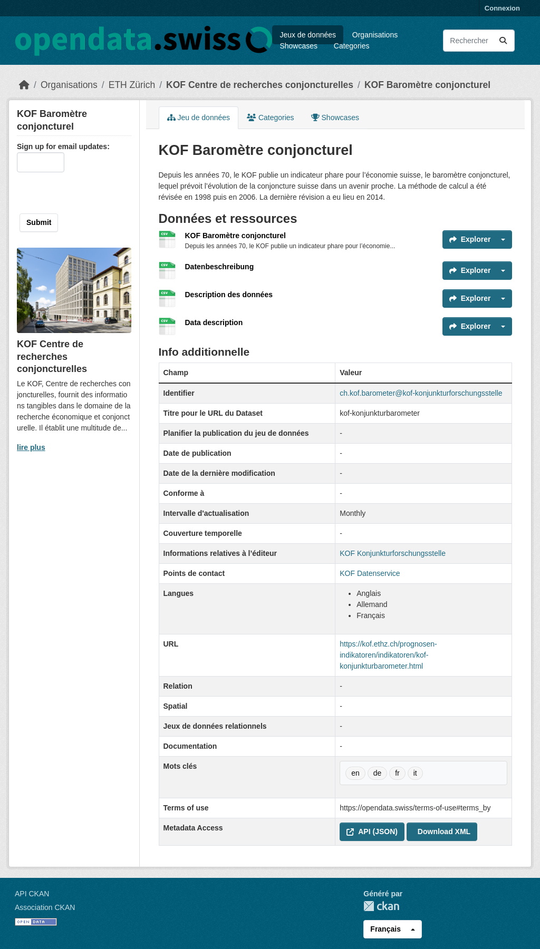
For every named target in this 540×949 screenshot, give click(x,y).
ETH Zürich (132, 85)
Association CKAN (45, 907)
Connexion (502, 8)
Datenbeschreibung (219, 266)
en (355, 773)
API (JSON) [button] (372, 831)
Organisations (375, 35)
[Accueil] (24, 85)
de (377, 773)
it (415, 773)
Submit (38, 222)
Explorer (470, 239)
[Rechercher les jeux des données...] (479, 41)
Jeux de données (307, 35)
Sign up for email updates (62, 146)
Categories (352, 46)
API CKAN (32, 893)
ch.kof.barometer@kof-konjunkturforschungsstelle (421, 393)
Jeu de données (198, 117)
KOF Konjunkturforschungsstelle (393, 553)
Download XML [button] (444, 831)
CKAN (381, 906)
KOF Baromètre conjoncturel (427, 85)
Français (385, 929)
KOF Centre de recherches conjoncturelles (259, 85)
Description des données (229, 294)
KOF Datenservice (370, 573)
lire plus (31, 447)
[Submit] (503, 41)
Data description (214, 322)
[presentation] (85, 192)
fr (397, 773)
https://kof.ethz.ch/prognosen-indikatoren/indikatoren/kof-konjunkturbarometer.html (388, 655)
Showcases (298, 46)
